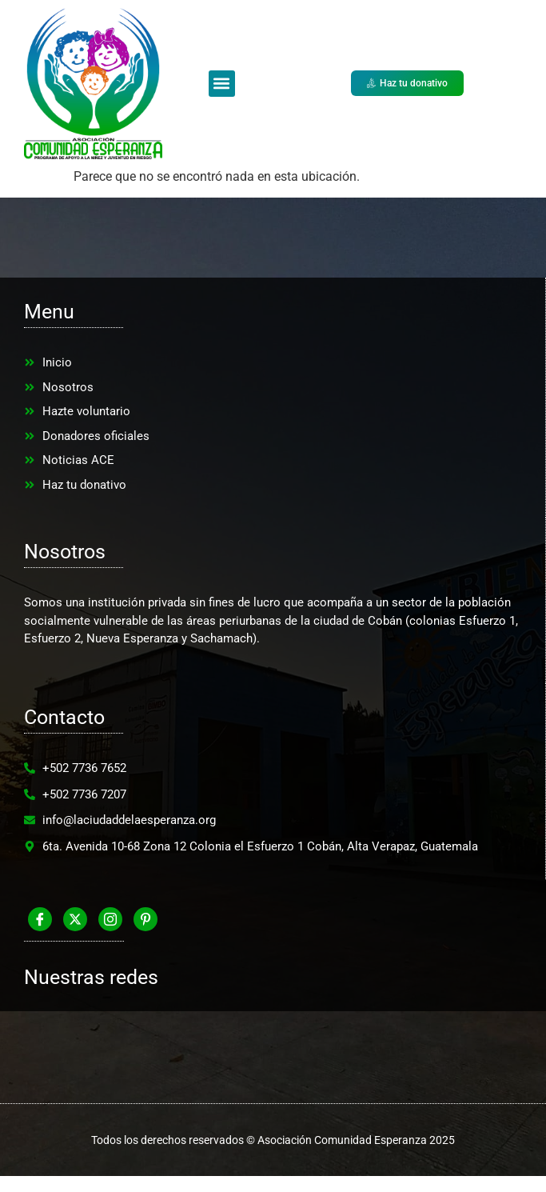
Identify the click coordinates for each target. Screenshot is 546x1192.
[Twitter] (75, 919)
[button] (222, 83)
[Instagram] (110, 919)
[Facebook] (40, 919)
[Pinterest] (145, 919)
